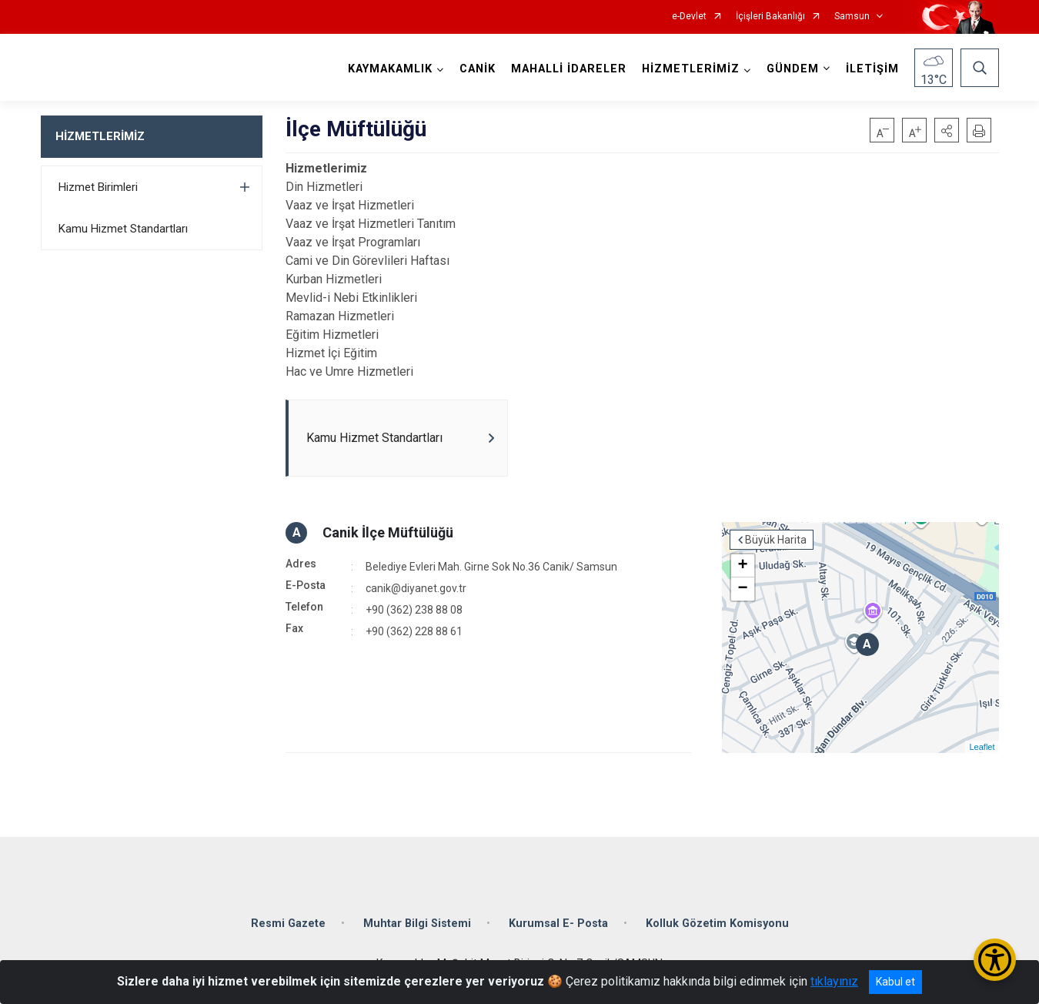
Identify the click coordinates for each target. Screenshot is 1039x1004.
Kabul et (895, 982)
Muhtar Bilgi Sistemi (417, 923)
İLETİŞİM (872, 68)
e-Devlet (689, 17)
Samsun (852, 17)
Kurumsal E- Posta (558, 923)
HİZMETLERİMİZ (100, 136)
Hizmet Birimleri (98, 187)
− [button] (742, 589)
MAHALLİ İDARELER (568, 68)
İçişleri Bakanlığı (770, 17)
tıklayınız (834, 981)
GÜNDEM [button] (793, 68)
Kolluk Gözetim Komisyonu (717, 923)
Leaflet (981, 746)
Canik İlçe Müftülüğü (387, 532)
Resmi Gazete (288, 923)
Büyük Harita (776, 540)
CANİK (477, 68)
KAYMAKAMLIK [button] (390, 68)
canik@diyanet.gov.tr (416, 588)
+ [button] (742, 565)
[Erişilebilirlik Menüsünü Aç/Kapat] (995, 960)
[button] (946, 130)
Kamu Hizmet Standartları (123, 229)
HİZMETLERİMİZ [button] (691, 68)
